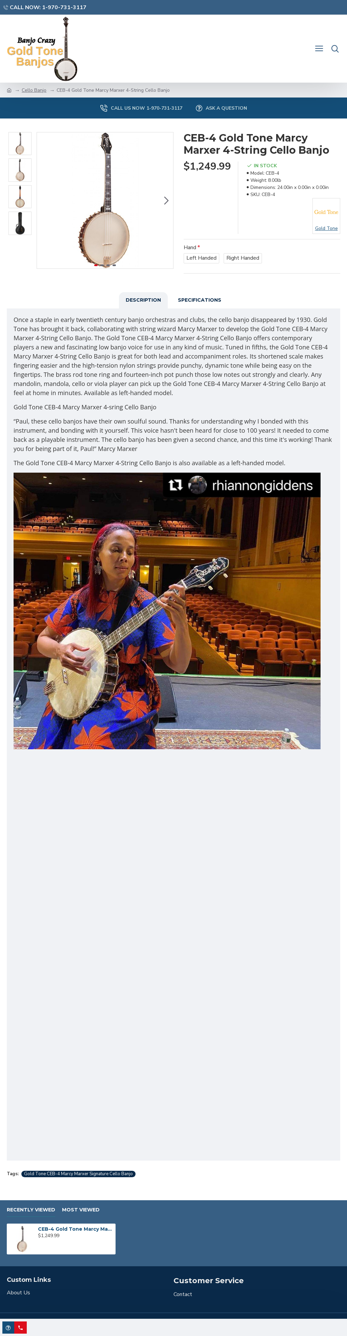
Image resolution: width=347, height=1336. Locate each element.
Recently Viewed (31, 1210)
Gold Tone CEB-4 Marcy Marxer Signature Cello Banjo (78, 1174)
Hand (190, 247)
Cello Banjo (34, 90)
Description (143, 300)
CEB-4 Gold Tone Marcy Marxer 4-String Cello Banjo (75, 1229)
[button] (166, 200)
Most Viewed (81, 1210)
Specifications (199, 300)
